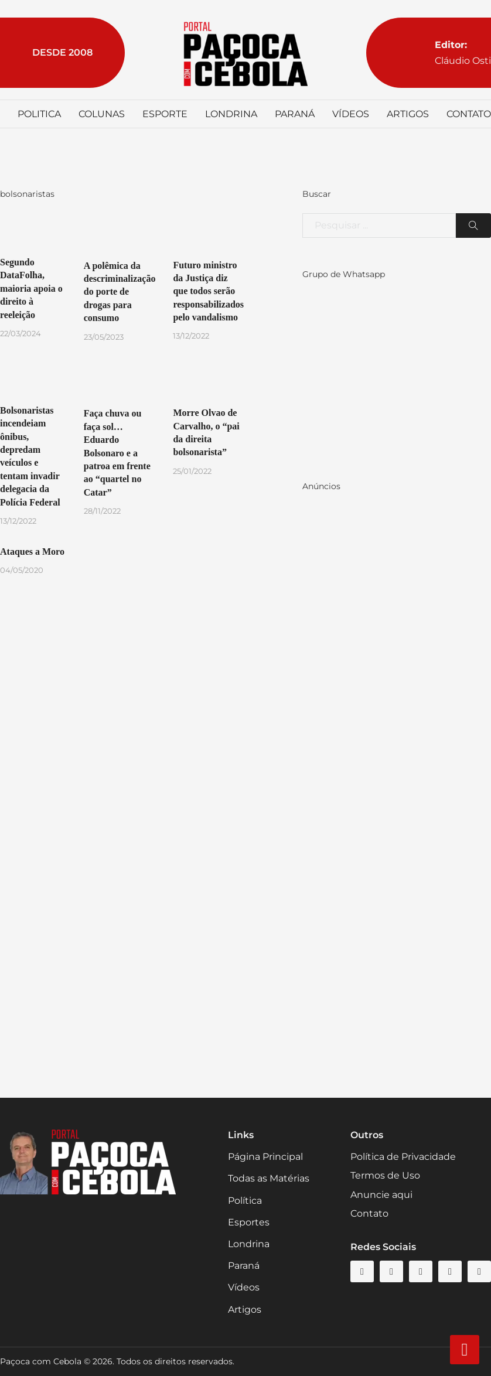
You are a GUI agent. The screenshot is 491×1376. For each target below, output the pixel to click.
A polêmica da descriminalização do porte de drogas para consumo (120, 292)
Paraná (295, 113)
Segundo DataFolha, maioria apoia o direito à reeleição (31, 288)
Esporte (164, 113)
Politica (39, 113)
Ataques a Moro (32, 551)
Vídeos (350, 113)
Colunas (102, 113)
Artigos (408, 113)
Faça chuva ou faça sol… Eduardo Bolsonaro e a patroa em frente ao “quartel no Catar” (117, 452)
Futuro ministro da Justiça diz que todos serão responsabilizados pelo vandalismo (208, 291)
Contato (468, 113)
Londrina (231, 113)
